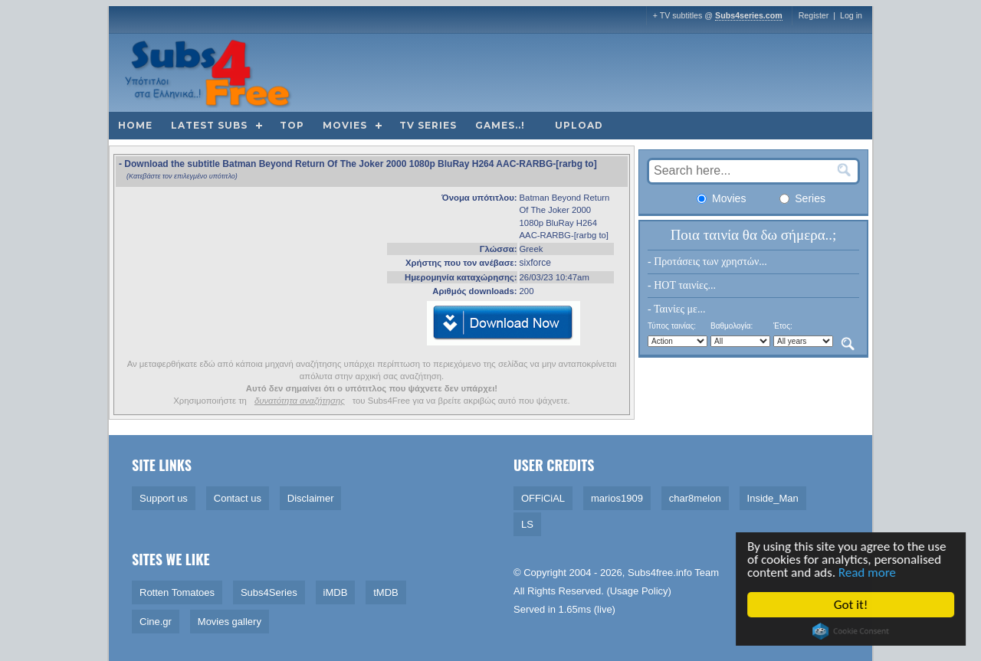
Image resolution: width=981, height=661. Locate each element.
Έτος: (782, 326)
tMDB (386, 592)
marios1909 (617, 498)
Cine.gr (155, 621)
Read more (868, 572)
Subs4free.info (660, 572)
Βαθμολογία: (731, 326)
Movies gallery (229, 621)
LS (527, 524)
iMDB (335, 592)
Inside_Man (773, 498)
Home (135, 125)
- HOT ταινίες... (682, 285)
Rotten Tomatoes (177, 592)
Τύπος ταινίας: (672, 326)
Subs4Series (269, 592)
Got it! (851, 605)
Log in (851, 15)
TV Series (428, 125)
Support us (163, 498)
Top (292, 125)
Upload (579, 125)
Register (814, 15)
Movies (345, 125)
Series (802, 198)
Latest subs (209, 125)
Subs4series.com (749, 15)
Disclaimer (310, 498)
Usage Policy (639, 591)
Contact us (237, 498)
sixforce (535, 262)
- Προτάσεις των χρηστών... (707, 261)
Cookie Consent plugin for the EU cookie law (851, 631)
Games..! (500, 125)
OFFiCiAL (543, 498)
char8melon (695, 498)
